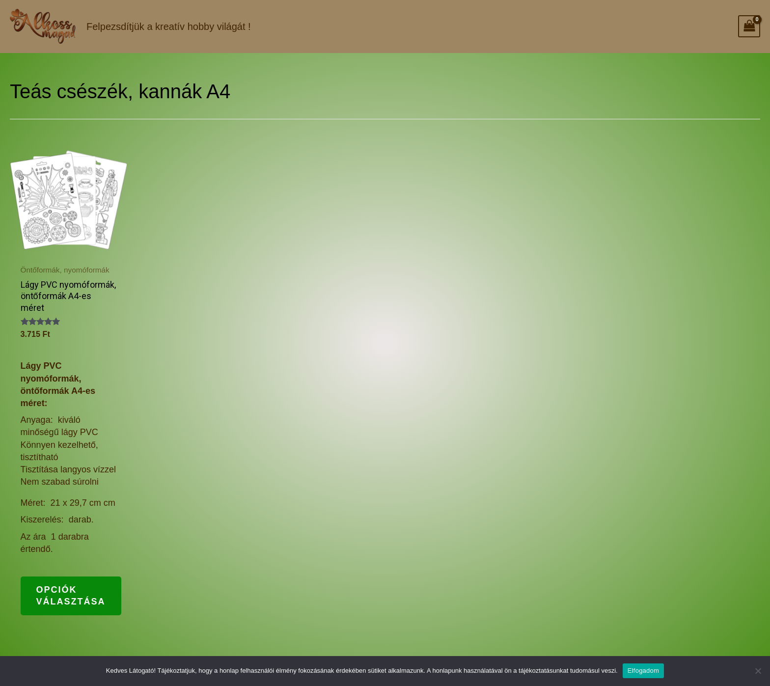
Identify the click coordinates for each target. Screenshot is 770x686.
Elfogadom (643, 670)
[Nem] (758, 671)
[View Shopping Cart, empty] (749, 26)
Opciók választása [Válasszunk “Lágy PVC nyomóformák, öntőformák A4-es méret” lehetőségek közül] (71, 595)
